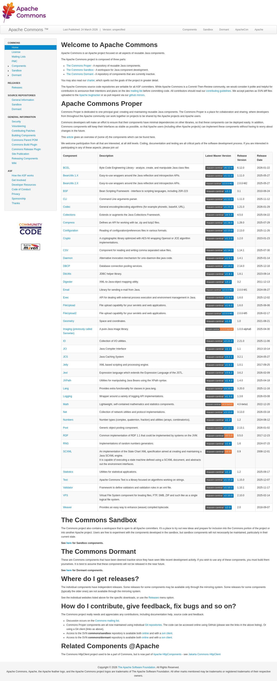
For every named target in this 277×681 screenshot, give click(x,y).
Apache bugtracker (89, 95)
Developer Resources (24, 184)
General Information (23, 99)
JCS (65, 356)
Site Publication (20, 153)
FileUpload (69, 305)
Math (66, 404)
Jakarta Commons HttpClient (204, 654)
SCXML (67, 451)
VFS (65, 495)
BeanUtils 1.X (70, 175)
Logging (67, 396)
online (145, 633)
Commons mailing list (107, 620)
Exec (66, 297)
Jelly (65, 364)
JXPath (67, 380)
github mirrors (136, 95)
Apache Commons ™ (28, 29)
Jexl (65, 372)
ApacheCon (242, 29)
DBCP (66, 266)
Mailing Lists (19, 56)
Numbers (68, 419)
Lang (66, 388)
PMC (14, 61)
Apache (259, 29)
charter (91, 80)
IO (64, 341)
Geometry (68, 321)
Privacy (16, 194)
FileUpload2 (69, 313)
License (16, 52)
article (70, 137)
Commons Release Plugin (26, 149)
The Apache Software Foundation (136, 667)
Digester (67, 281)
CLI (65, 199)
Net (65, 412)
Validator (68, 487)
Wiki (14, 163)
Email (66, 289)
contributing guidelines (218, 90)
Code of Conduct (21, 189)
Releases (17, 87)
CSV (65, 250)
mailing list (136, 90)
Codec (66, 206)
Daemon (67, 258)
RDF (65, 435)
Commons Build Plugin (24, 144)
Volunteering (19, 126)
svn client (167, 633)
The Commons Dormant (79, 74)
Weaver (67, 507)
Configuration (70, 230)
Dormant (224, 29)
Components (190, 29)
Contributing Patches (23, 130)
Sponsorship (19, 198)
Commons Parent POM (25, 140)
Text (65, 479)
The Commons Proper (78, 65)
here (69, 543)
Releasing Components (25, 158)
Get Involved (19, 180)
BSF (65, 191)
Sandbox (208, 29)
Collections (69, 214)
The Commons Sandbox (79, 69)
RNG (66, 443)
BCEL (66, 167)
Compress (69, 222)
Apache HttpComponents (167, 654)
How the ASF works (23, 175)
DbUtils (67, 273)
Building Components (24, 135)
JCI (65, 348)
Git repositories (153, 624)
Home (15, 47)
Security (16, 121)
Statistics (68, 471)
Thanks (16, 203)
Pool (65, 427)
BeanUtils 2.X (70, 183)
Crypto (66, 238)
